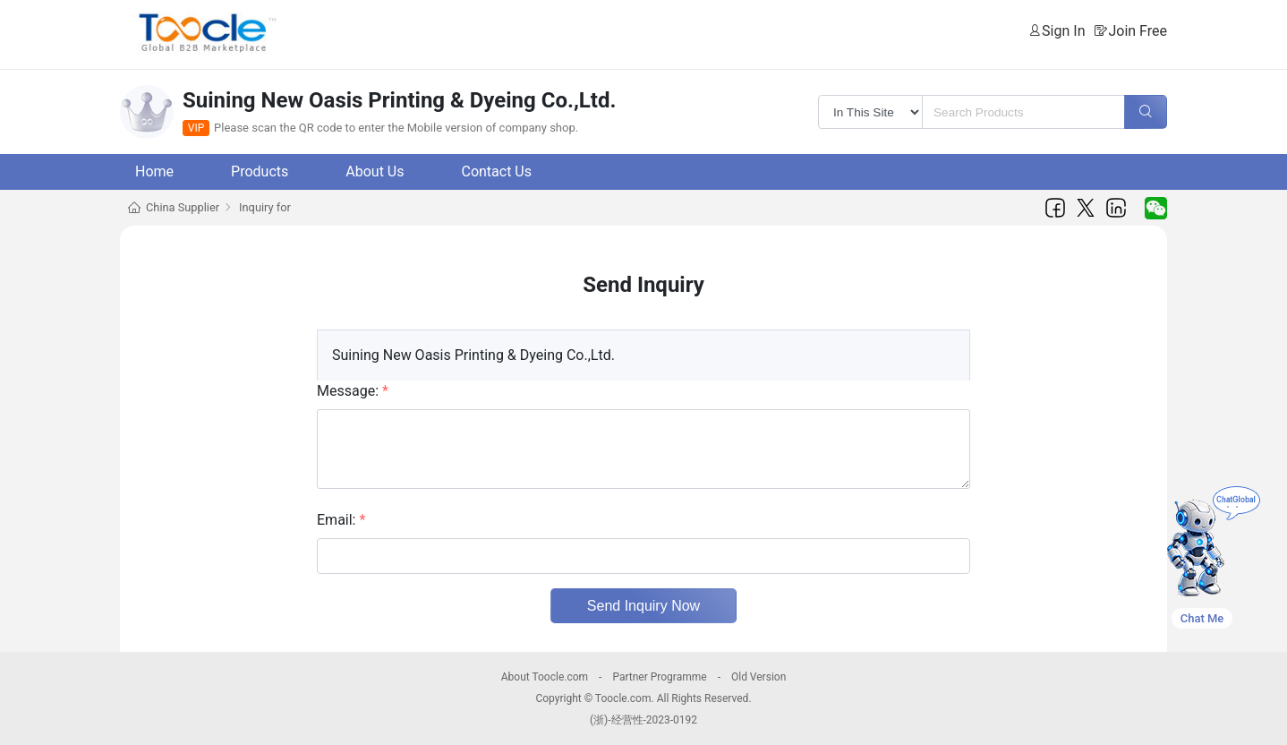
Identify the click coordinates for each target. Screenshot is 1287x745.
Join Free (1137, 30)
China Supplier (182, 207)
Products (259, 171)
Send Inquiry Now (643, 605)
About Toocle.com (544, 677)
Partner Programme (659, 677)
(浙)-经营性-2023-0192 (643, 720)
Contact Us (496, 171)
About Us (374, 171)
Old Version (758, 677)
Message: (352, 390)
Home (154, 171)
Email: (341, 519)
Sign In (1063, 30)
